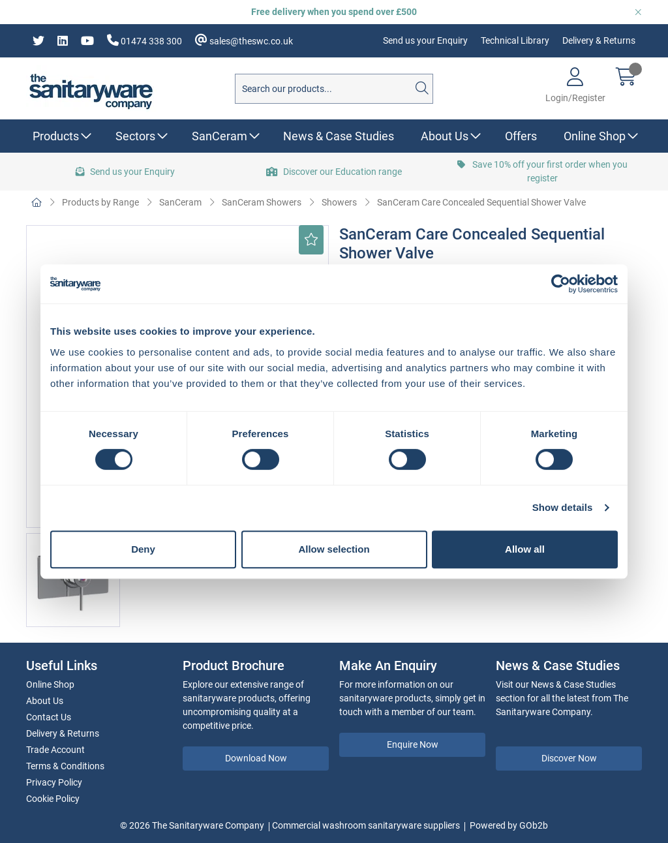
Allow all (525, 549)
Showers (339, 202)
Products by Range (100, 202)
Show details (562, 507)
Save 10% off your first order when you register (542, 171)
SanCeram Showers (261, 202)
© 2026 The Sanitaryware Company (192, 825)
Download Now (256, 758)
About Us (444, 136)
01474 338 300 (144, 40)
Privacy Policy (54, 782)
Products (56, 136)
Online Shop (595, 136)
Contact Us (48, 717)
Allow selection (333, 549)
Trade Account (55, 749)
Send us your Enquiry (425, 40)
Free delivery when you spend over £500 (334, 12)
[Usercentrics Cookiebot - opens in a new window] (561, 284)
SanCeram (219, 136)
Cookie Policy (53, 798)
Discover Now (569, 758)
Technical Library (515, 40)
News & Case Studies (338, 136)
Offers (521, 136)
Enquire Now (412, 744)
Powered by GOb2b (509, 825)
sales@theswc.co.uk (244, 40)
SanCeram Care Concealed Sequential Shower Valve (481, 202)
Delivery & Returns (598, 40)
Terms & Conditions (65, 766)
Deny (143, 549)
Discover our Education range (334, 171)
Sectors (135, 136)
